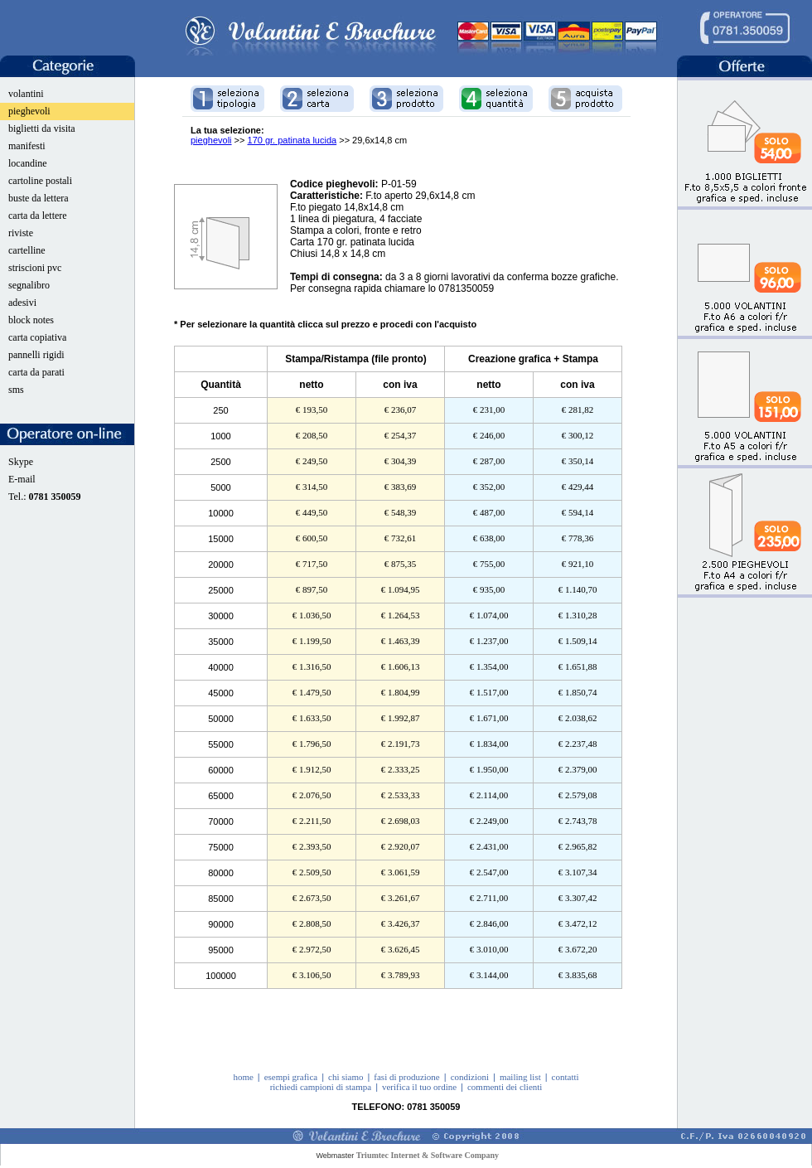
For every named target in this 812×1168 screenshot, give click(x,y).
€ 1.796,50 (311, 744)
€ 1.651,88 (577, 666)
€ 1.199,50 (311, 641)
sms (16, 389)
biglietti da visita (41, 128)
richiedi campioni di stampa (321, 1087)
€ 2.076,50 (311, 795)
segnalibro (29, 285)
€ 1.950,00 (489, 769)
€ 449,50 (312, 512)
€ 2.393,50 (311, 846)
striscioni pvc (34, 268)
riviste (20, 233)
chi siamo (345, 1077)
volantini (26, 93)
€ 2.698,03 (400, 821)
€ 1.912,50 (311, 769)
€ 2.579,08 (577, 795)
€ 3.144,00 (489, 975)
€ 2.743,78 (577, 821)
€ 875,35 (400, 564)
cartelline (27, 250)
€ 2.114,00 (489, 795)
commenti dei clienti (504, 1087)
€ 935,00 (489, 589)
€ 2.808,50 (311, 923)
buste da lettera (38, 198)
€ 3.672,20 (577, 949)
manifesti (27, 146)
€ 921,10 (578, 564)
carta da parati (36, 372)
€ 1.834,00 (489, 744)
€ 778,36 (578, 538)
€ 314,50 (312, 487)
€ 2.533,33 (400, 795)
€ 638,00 (489, 538)
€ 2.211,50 (311, 821)
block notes (31, 320)
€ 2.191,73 (400, 744)
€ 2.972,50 (311, 949)
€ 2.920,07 (400, 846)
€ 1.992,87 (400, 718)
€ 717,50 (312, 564)
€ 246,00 (489, 435)
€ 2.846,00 (489, 923)
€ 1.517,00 (489, 692)
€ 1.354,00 (489, 666)
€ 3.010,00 (489, 949)
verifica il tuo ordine (419, 1087)
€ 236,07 (400, 409)
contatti (565, 1077)
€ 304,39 (400, 461)
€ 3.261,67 (400, 898)
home (243, 1077)
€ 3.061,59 (400, 872)
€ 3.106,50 (311, 975)
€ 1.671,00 (489, 718)
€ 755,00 (489, 564)
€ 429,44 (578, 487)
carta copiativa (37, 337)
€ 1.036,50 (311, 615)
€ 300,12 (578, 435)
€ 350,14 (578, 461)
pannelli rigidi (36, 355)
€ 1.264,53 (400, 615)
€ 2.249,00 (489, 821)
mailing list (520, 1077)
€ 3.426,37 (400, 923)
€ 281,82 (578, 409)
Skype (20, 462)
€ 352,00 (489, 487)
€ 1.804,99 (400, 692)
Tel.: (44, 496)
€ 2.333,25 (400, 769)
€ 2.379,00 (577, 769)
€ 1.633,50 (311, 718)
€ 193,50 (312, 409)
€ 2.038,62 (577, 718)
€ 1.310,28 (577, 615)
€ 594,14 (578, 512)
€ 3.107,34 (577, 872)
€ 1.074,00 (489, 615)
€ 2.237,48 (577, 744)
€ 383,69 (400, 487)
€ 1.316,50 (311, 666)
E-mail (22, 479)
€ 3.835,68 (577, 975)
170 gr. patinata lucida (292, 140)
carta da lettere (37, 215)
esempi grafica (290, 1077)
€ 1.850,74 (577, 692)
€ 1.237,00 (489, 641)
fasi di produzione (406, 1077)
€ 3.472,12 (577, 923)
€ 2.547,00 (489, 872)
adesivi (22, 302)
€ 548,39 (400, 512)
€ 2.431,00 (489, 846)
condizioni (470, 1077)
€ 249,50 (312, 461)
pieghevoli (29, 111)
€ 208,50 (312, 435)
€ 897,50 (312, 589)
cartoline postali (40, 181)
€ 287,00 (489, 461)
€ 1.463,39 (400, 641)
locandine (27, 163)
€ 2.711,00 (489, 898)
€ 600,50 (312, 538)
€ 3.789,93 (400, 975)
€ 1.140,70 (577, 589)
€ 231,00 (489, 409)
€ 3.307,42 (577, 898)
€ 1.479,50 (311, 692)
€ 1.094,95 (400, 589)
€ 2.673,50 (311, 898)
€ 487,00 (489, 512)
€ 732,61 (400, 538)
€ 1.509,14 (577, 641)
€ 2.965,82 (577, 846)
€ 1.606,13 (400, 666)
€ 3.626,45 (400, 949)
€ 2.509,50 (311, 872)
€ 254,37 (400, 435)
